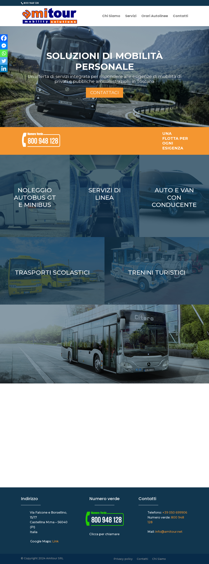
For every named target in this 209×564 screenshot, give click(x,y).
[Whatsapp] (4, 53)
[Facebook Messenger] (4, 45)
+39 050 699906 (174, 512)
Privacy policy (123, 559)
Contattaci (104, 92)
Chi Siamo (111, 16)
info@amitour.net (168, 531)
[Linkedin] (4, 68)
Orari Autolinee (154, 16)
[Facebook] (4, 38)
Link (55, 541)
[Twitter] (4, 61)
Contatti (180, 16)
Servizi (130, 16)
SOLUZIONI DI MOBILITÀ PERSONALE (104, 61)
